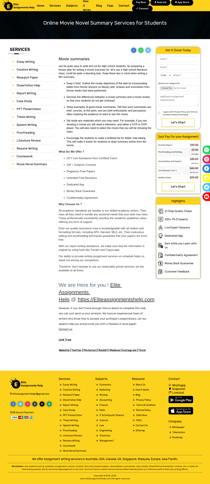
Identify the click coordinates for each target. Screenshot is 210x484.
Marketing (105, 389)
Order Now (141, 415)
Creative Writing (27, 69)
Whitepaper (178, 427)
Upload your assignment (169, 83)
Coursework (25, 156)
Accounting (106, 400)
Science (104, 420)
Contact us (66, 329)
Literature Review (29, 140)
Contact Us (142, 425)
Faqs (110, 5)
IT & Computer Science (112, 415)
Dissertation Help (28, 85)
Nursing (103, 395)
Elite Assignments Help (90, 292)
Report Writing (26, 93)
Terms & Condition (146, 405)
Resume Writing (27, 148)
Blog (99, 5)
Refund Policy (143, 410)
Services (55, 5)
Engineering (106, 430)
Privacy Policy (143, 400)
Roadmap (177, 437)
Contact (124, 5)
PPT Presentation (29, 109)
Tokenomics (178, 432)
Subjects (72, 5)
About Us (140, 384)
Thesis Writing (26, 117)
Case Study (24, 101)
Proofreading (26, 133)
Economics (105, 384)
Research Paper (27, 77)
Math (102, 410)
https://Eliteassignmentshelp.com (116, 299)
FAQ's (139, 420)
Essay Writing (26, 62)
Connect (142, 8)
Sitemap (140, 430)
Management (107, 440)
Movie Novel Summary (32, 164)
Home (40, 5)
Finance (104, 405)
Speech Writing (27, 125)
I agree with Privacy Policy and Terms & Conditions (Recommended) (180, 113)
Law (102, 425)
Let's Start (178, 122)
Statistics (105, 435)
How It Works (142, 389)
